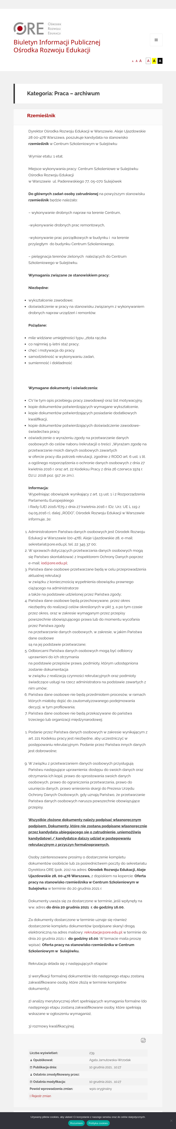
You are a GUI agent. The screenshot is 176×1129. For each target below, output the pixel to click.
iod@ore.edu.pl (54, 563)
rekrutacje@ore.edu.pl (103, 932)
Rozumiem (76, 1123)
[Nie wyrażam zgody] (171, 1121)
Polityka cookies (98, 1123)
